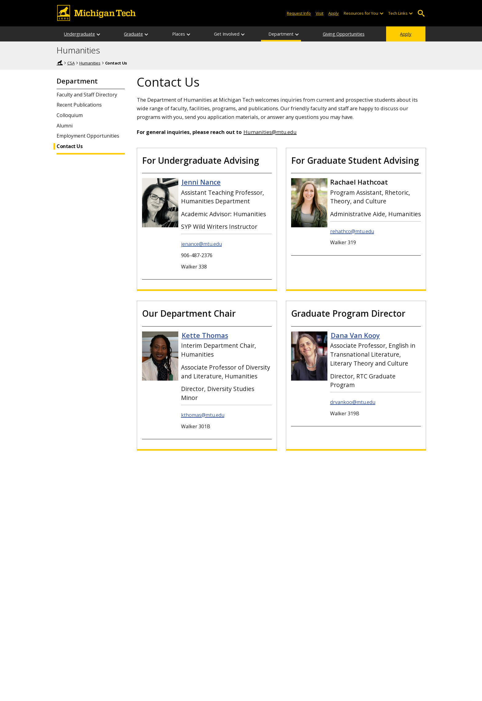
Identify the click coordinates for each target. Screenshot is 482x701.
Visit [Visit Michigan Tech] (319, 13)
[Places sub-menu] (188, 33)
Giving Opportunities (344, 34)
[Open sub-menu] (381, 13)
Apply (405, 34)
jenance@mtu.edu (201, 244)
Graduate (133, 34)
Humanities (78, 50)
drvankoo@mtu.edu (352, 402)
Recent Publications (79, 105)
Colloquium (70, 115)
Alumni (65, 126)
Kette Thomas (205, 335)
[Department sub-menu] (297, 33)
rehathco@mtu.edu (352, 231)
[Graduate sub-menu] (146, 33)
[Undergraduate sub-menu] (98, 33)
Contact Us (69, 146)
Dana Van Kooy (355, 335)
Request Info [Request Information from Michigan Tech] (299, 13)
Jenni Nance (201, 182)
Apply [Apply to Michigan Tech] (333, 13)
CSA (71, 63)
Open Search (421, 13)
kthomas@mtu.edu (202, 415)
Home (60, 63)
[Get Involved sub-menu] (243, 33)
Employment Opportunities (88, 136)
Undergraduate (79, 34)
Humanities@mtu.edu (270, 131)
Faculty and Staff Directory (87, 95)
